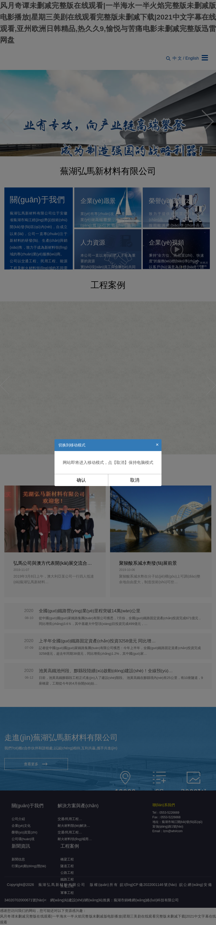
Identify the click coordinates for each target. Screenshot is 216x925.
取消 (134, 480)
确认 (81, 480)
